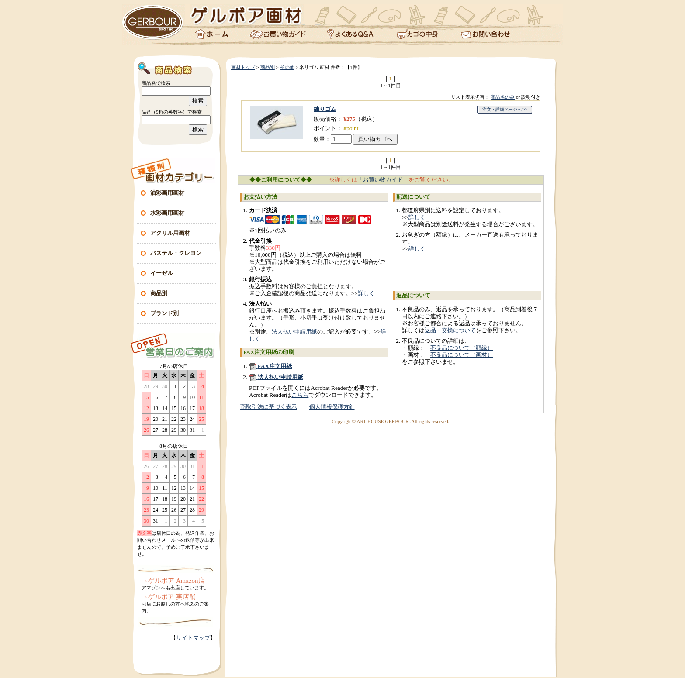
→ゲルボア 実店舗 (169, 596)
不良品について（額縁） (461, 347)
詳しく (366, 293)
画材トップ (243, 67)
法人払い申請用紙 (294, 331)
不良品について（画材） (461, 354)
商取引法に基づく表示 (268, 406)
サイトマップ (193, 637)
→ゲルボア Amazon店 (173, 580)
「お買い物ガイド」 (382, 179)
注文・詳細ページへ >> (505, 109)
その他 (287, 67)
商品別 (267, 67)
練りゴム (325, 109)
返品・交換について (450, 330)
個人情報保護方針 (332, 406)
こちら (299, 395)
